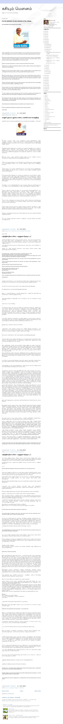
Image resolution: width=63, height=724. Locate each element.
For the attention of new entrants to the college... (17, 21)
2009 (46, 88)
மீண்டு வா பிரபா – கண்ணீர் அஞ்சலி (15, 715)
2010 (46, 87)
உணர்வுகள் (47, 118)
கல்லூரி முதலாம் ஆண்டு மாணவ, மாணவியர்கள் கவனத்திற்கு (20, 117)
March (47, 70)
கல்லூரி (6, 230)
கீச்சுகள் (46, 96)
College (6, 114)
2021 (46, 37)
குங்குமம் (46, 110)
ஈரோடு (46, 105)
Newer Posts (5, 691)
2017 (46, 75)
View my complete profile (48, 26)
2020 (46, 39)
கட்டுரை (46, 106)
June (47, 65)
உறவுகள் (46, 102)
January (47, 73)
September (48, 49)
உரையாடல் (7, 451)
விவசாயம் (46, 126)
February (48, 71)
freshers (9, 114)
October (47, 47)
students (13, 114)
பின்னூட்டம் (16, 451)
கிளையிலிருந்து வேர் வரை (50, 116)
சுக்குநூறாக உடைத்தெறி (7, 704)
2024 (46, 32)
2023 (46, 34)
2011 (46, 85)
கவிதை (45, 125)
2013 (46, 82)
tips (16, 114)
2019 (46, 41)
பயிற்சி (12, 230)
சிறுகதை (56, 125)
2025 (46, 31)
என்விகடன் (47, 115)
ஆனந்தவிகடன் (48, 100)
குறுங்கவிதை (47, 99)
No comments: (13, 113)
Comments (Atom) (10, 693)
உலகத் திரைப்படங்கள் (49, 112)
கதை (46, 120)
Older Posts (37, 691)
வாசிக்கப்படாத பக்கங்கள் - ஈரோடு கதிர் (11, 697)
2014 (46, 80)
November (48, 45)
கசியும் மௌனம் (17, 8)
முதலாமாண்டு (27, 230)
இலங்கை (46, 97)
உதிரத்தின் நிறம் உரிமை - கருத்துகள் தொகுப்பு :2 (16, 236)
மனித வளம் (16, 230)
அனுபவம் (47, 107)
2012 (46, 83)
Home (21, 691)
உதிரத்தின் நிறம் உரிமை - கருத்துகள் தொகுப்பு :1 (16, 454)
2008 (46, 90)
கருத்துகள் (12, 451)
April (47, 68)
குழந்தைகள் (47, 103)
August (47, 50)
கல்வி (9, 230)
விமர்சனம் (22, 451)
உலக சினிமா (47, 113)
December (48, 44)
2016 (46, 77)
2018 (46, 42)
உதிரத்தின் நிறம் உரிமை (50, 63)
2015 (46, 78)
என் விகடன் (47, 119)
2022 (46, 36)
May (47, 66)
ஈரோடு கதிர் (52, 20)
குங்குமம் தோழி (48, 122)
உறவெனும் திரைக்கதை (49, 109)
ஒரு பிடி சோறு (11, 708)
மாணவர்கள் (21, 230)
